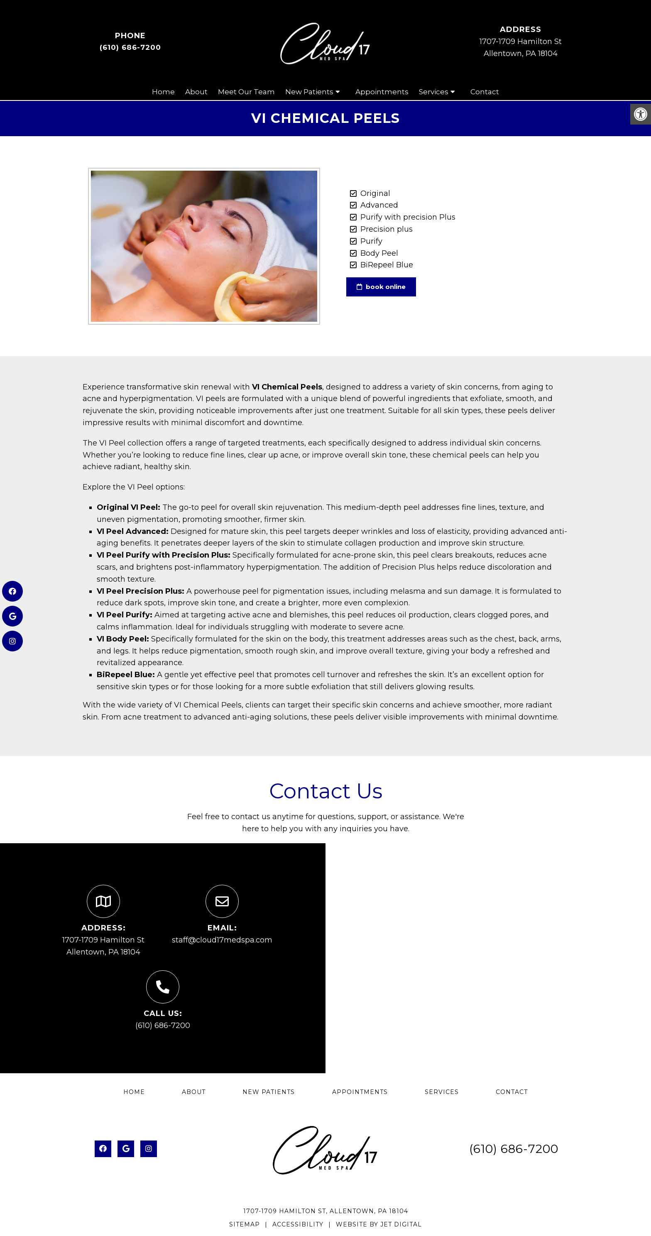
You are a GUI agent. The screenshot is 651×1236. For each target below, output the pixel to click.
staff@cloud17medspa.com (222, 940)
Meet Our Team (246, 92)
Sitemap (244, 1224)
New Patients (309, 92)
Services (433, 92)
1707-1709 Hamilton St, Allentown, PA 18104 (325, 1211)
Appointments (382, 92)
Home (163, 92)
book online (381, 287)
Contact (484, 92)
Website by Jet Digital (379, 1224)
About (196, 92)
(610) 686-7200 (130, 47)
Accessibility (297, 1224)
